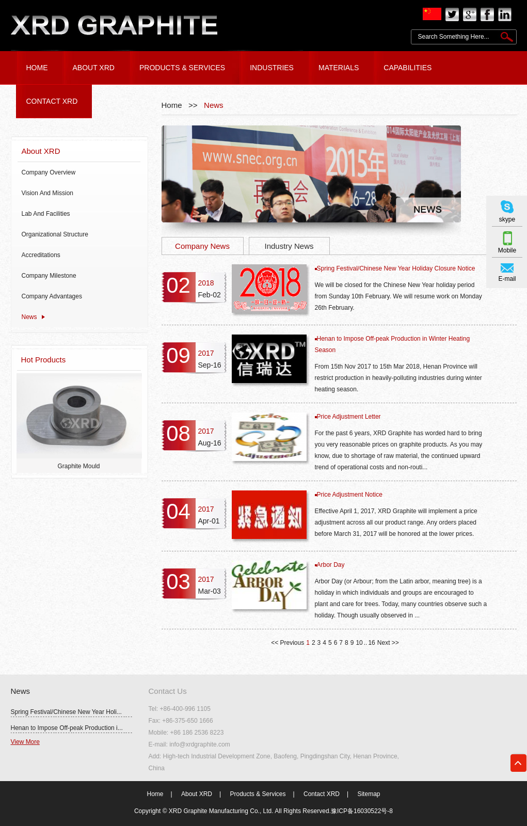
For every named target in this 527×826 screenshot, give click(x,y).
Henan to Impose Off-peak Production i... (67, 728)
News (29, 317)
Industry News (288, 246)
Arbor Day (331, 564)
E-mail (507, 278)
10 (359, 642)
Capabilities (408, 67)
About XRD (41, 151)
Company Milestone (49, 275)
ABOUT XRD (94, 67)
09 (178, 355)
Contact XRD (322, 794)
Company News (202, 246)
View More (25, 741)
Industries (272, 67)
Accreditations (41, 255)
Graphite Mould (78, 466)
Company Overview (49, 172)
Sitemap (368, 794)
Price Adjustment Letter (349, 416)
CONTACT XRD (52, 101)
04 (178, 511)
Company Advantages (52, 296)
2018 (206, 283)
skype (507, 219)
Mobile (507, 250)
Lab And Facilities (46, 213)
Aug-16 (209, 443)
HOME (37, 67)
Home (155, 794)
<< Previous (287, 642)
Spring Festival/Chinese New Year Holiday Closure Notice (396, 268)
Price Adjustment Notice (349, 494)
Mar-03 (209, 591)
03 (178, 581)
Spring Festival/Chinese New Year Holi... (66, 712)
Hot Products (43, 359)
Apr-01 (209, 521)
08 (178, 433)
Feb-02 (209, 295)
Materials (338, 67)
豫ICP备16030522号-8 (362, 811)
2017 (206, 353)
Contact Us (168, 691)
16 (371, 642)
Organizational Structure (55, 234)
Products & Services (257, 794)
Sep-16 (209, 365)
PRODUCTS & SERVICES (182, 67)
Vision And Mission (48, 193)
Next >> (388, 642)
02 (178, 285)
